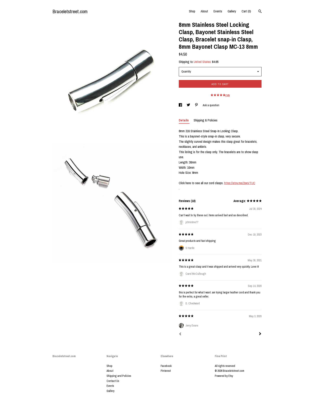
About (204, 11)
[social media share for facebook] (181, 105)
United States (202, 61)
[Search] (260, 12)
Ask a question (211, 105)
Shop (192, 11)
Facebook (166, 366)
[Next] (260, 334)
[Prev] (180, 334)
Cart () (246, 11)
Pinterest (166, 371)
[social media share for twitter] (189, 105)
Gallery (232, 11)
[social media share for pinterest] (197, 105)
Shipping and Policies (119, 376)
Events (218, 11)
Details (184, 120)
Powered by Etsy (224, 376)
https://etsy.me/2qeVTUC (239, 183)
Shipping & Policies (205, 120)
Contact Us (113, 381)
